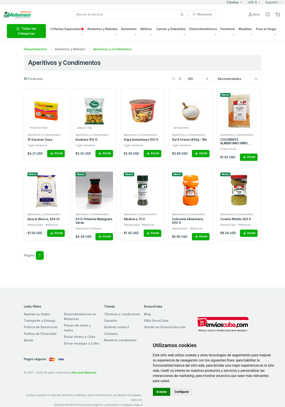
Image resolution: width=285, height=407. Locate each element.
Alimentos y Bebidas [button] (102, 29)
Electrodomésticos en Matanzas (80, 316)
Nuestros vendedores (120, 340)
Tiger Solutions (37, 145)
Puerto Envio (228, 149)
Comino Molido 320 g (235, 219)
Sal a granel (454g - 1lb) (189, 139)
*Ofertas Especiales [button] (67, 29)
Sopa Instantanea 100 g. (141, 139)
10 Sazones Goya (39, 139)
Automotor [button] (129, 29)
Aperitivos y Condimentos (112, 49)
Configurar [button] (182, 391)
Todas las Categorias (26, 31)
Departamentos (35, 49)
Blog (147, 314)
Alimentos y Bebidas (70, 49)
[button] (277, 14)
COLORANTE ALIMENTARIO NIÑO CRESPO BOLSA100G (235, 141)
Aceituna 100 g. (86, 139)
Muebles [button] (245, 29)
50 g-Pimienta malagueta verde (93, 220)
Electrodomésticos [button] (203, 29)
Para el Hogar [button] (266, 29)
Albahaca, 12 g (134, 219)
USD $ (252, 2)
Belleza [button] (146, 29)
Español (272, 2)
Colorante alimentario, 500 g (188, 220)
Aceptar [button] (161, 391)
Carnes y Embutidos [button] (171, 29)
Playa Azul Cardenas (88, 228)
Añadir (56, 153)
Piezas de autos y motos (77, 327)
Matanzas (202, 14)
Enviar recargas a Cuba (81, 343)
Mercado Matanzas (84, 372)
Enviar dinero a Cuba (79, 336)
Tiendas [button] (232, 2)
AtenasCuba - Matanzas (42, 224)
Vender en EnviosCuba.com (164, 327)
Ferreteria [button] (227, 29)
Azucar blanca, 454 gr (43, 219)
